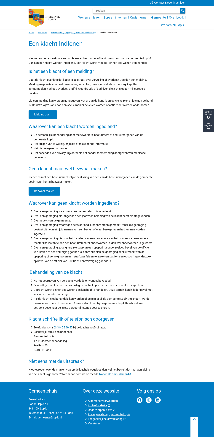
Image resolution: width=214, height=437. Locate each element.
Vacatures (94, 423)
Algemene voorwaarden (103, 400)
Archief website (99, 405)
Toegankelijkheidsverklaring (107, 419)
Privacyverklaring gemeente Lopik (109, 414)
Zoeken (182, 10)
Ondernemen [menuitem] (139, 17)
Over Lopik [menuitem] (176, 17)
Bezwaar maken (44, 191)
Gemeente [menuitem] (158, 17)
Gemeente (42, 32)
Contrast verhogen (208, 115)
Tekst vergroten (208, 126)
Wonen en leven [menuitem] (89, 17)
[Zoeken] (136, 11)
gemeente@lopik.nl (49, 417)
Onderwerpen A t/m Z (101, 410)
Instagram (149, 400)
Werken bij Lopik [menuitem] (172, 25)
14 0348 (68, 413)
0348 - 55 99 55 (63, 327)
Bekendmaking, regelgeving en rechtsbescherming (73, 32)
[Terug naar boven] (194, 427)
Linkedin (158, 400)
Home (31, 32)
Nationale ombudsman (115, 374)
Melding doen (42, 114)
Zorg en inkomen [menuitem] (115, 17)
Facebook (140, 400)
